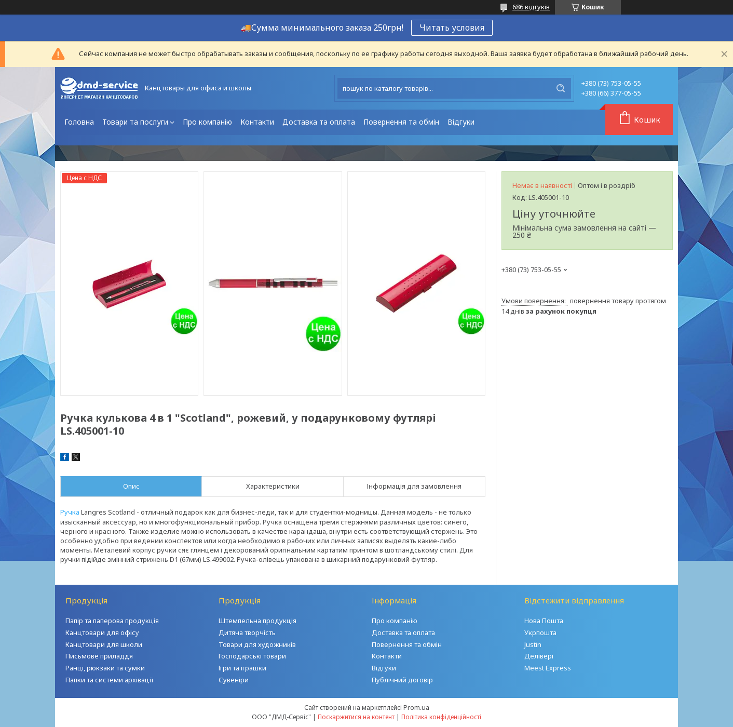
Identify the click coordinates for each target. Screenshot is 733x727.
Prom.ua (416, 707)
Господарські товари (252, 656)
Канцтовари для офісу (102, 632)
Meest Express (547, 667)
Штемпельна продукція (257, 620)
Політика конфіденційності (441, 716)
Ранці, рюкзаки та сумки (105, 667)
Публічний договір (402, 679)
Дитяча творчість (247, 632)
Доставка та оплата (318, 122)
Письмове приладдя (99, 656)
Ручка (69, 512)
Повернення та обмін (401, 122)
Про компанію (207, 122)
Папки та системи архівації (109, 679)
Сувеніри (234, 679)
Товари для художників (257, 644)
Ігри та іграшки (242, 667)
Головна (79, 122)
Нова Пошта (543, 620)
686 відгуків (531, 6)
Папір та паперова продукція (112, 620)
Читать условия (451, 27)
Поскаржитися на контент (356, 716)
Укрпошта (540, 632)
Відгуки (460, 122)
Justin (532, 644)
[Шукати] (560, 88)
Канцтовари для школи (103, 644)
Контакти (257, 122)
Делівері (538, 656)
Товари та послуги (135, 122)
